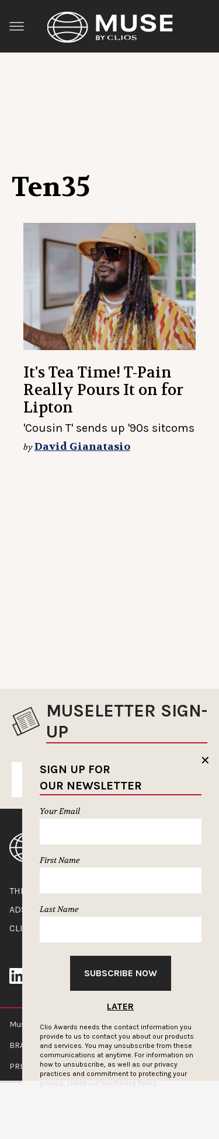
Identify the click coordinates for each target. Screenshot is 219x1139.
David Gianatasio (82, 446)
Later (120, 1006)
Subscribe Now (120, 973)
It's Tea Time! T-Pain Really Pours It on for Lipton (103, 390)
